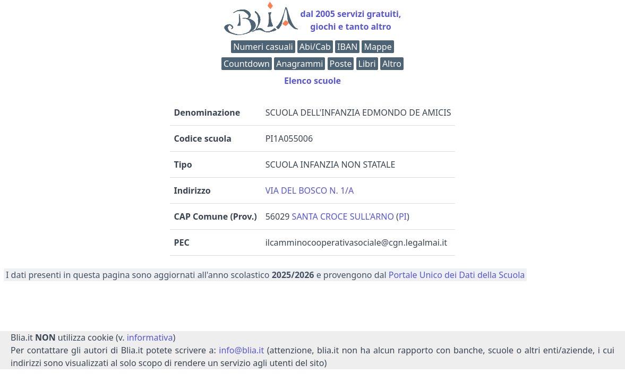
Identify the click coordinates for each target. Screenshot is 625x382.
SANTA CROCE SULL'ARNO (343, 216)
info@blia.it (241, 350)
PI (403, 216)
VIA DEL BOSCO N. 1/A (310, 190)
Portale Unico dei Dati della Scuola (457, 275)
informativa (150, 337)
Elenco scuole (312, 80)
